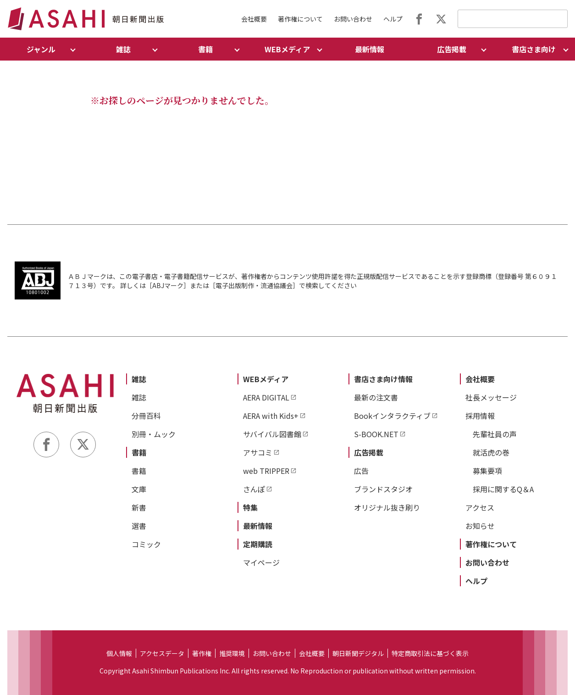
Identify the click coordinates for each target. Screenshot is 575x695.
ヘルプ (393, 18)
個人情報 (119, 653)
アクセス (479, 507)
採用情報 (480, 415)
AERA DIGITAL (266, 397)
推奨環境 (232, 653)
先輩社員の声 (495, 433)
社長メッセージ (491, 397)
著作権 (201, 653)
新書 (139, 507)
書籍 (139, 452)
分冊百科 (146, 415)
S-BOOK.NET (376, 433)
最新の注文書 (376, 397)
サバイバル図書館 (272, 433)
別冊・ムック (154, 433)
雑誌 (139, 378)
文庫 (139, 489)
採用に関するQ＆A (503, 489)
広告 (361, 470)
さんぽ (254, 489)
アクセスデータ (162, 653)
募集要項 (487, 470)
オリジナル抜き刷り (387, 507)
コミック (146, 544)
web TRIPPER (266, 470)
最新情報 (369, 49)
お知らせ (480, 525)
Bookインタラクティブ (392, 415)
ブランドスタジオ (383, 489)
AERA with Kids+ (271, 415)
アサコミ (257, 452)
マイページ (261, 562)
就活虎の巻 (491, 452)
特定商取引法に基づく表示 (430, 653)
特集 (250, 507)
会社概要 (254, 18)
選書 (139, 525)
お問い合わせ (353, 18)
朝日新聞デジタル (358, 653)
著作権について (300, 18)
